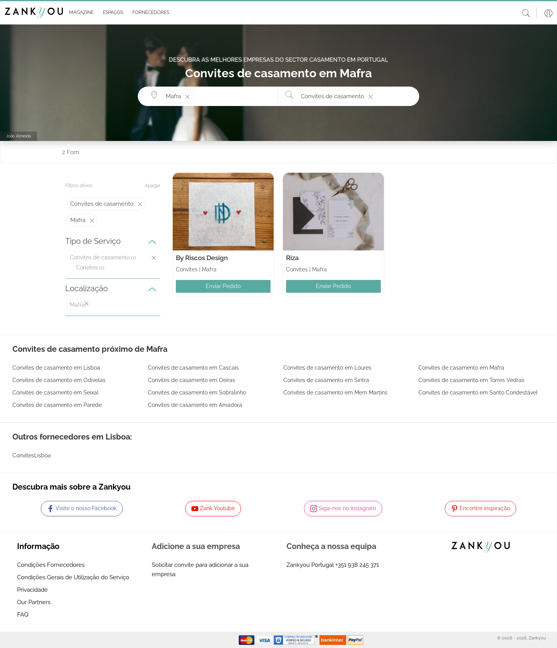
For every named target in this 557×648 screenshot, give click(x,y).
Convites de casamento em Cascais (193, 368)
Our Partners (33, 602)
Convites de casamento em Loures (327, 368)
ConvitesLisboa (31, 455)
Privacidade (32, 589)
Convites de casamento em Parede (57, 405)
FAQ (22, 614)
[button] (80, 12)
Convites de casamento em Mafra (461, 368)
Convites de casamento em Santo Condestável (478, 392)
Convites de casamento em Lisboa (56, 368)
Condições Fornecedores (51, 564)
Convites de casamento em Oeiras (191, 380)
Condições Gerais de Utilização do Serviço (73, 577)
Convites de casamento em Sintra (326, 380)
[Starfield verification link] (296, 639)
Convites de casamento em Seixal (55, 392)
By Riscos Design (202, 258)
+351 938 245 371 (357, 564)
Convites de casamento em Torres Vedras (471, 380)
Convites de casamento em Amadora (195, 405)
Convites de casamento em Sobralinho (197, 392)
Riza (292, 258)
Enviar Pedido (223, 286)
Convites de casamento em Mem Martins (335, 392)
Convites (87, 267)
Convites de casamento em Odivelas (59, 380)
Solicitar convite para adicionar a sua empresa (200, 569)
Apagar (152, 185)
